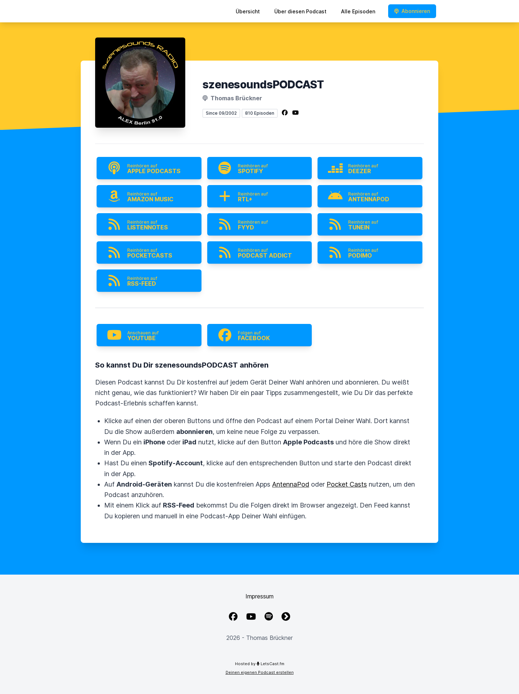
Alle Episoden (358, 11)
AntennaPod (290, 484)
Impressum (259, 596)
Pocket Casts (347, 484)
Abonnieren (412, 11)
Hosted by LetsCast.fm (259, 663)
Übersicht (248, 11)
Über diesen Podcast (300, 11)
